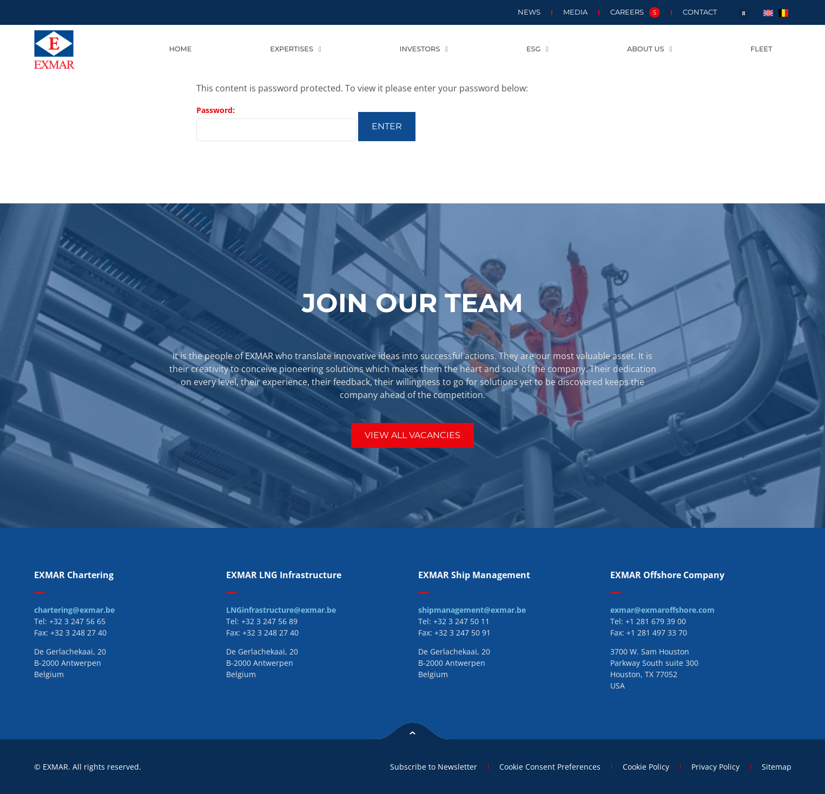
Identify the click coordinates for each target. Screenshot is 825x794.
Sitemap (776, 767)
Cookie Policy (646, 767)
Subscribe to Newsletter (433, 767)
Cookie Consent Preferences (549, 767)
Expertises (295, 49)
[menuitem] (768, 12)
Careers (635, 12)
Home (180, 49)
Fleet (761, 49)
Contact (700, 12)
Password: (276, 123)
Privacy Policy (715, 767)
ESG (537, 49)
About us (649, 49)
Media (575, 12)
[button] (743, 13)
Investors (423, 49)
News (529, 12)
